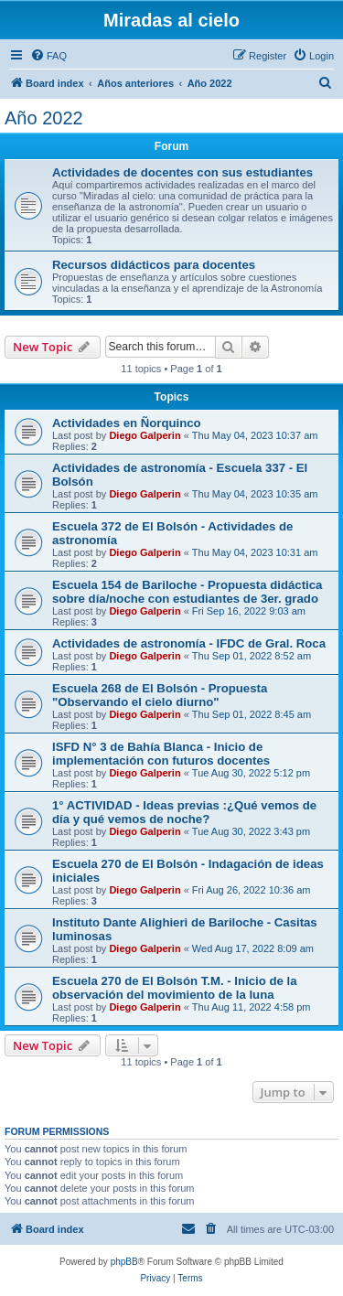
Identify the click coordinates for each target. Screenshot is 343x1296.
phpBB (124, 1262)
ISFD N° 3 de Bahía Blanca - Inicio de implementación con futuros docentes (161, 753)
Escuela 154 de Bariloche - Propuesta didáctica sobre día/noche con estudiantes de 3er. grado (187, 591)
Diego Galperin (144, 435)
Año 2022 (44, 118)
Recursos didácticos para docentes (153, 265)
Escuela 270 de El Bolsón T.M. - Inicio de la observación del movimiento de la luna (174, 987)
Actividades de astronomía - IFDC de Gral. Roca (189, 643)
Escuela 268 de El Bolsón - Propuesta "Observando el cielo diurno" (159, 695)
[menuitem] (48, 56)
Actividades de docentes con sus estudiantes (182, 172)
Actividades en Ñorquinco (126, 423)
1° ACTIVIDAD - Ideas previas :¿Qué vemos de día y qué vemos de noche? (184, 812)
